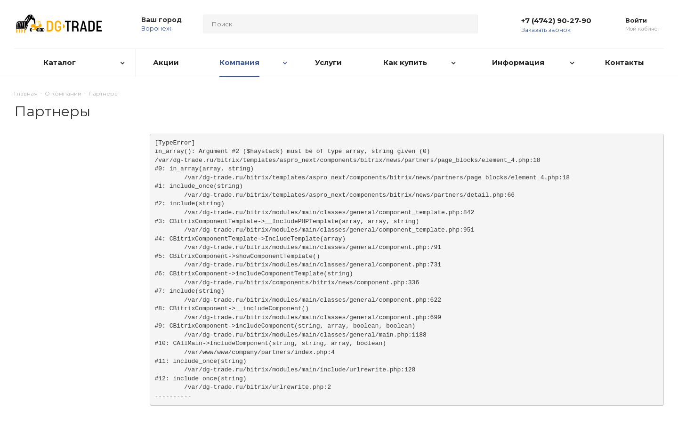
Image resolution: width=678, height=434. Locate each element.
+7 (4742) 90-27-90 (556, 20)
